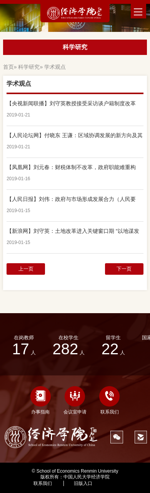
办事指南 (40, 400)
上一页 (25, 269)
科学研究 (29, 67)
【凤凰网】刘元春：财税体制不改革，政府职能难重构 (71, 167)
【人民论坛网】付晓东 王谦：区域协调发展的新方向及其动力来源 (75, 135)
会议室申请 (75, 400)
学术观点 (55, 67)
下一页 (124, 269)
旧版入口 (83, 483)
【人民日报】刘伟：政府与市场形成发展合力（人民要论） (71, 199)
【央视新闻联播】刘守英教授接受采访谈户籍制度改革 (71, 103)
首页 (8, 67)
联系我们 (109, 400)
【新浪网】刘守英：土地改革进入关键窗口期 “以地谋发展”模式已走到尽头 (73, 231)
